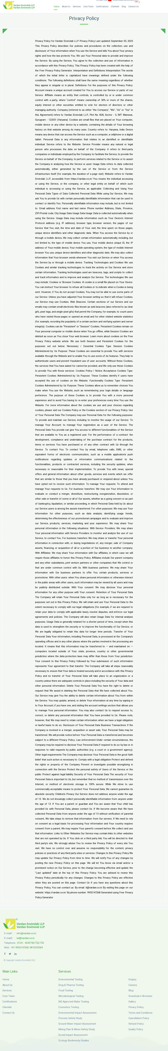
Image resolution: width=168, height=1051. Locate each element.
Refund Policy (136, 1023)
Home (56, 6)
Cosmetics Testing (68, 1007)
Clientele (115, 6)
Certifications (102, 6)
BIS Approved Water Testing (73, 1001)
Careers (132, 985)
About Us (66, 6)
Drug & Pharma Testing (71, 985)
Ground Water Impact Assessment (77, 1023)
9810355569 (36, 947)
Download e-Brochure (140, 996)
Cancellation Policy (138, 1018)
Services (77, 6)
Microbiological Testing (71, 996)
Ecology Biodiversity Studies (73, 1040)
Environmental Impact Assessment (77, 1012)
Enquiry (132, 979)
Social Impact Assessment (73, 1035)
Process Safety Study (70, 1018)
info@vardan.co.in (26, 933)
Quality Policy (135, 1029)
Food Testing (65, 990)
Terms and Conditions (140, 1012)
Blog (124, 6)
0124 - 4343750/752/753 (30, 943)
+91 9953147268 (20, 947)
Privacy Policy (136, 1007)
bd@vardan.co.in (25, 938)
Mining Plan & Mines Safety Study (76, 1029)
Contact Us (133, 6)
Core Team (88, 6)
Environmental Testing (70, 979)
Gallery (132, 1001)
